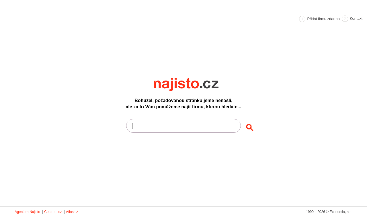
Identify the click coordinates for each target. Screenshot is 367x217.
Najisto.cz (194, 84)
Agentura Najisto (27, 212)
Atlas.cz (72, 212)
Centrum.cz (53, 212)
